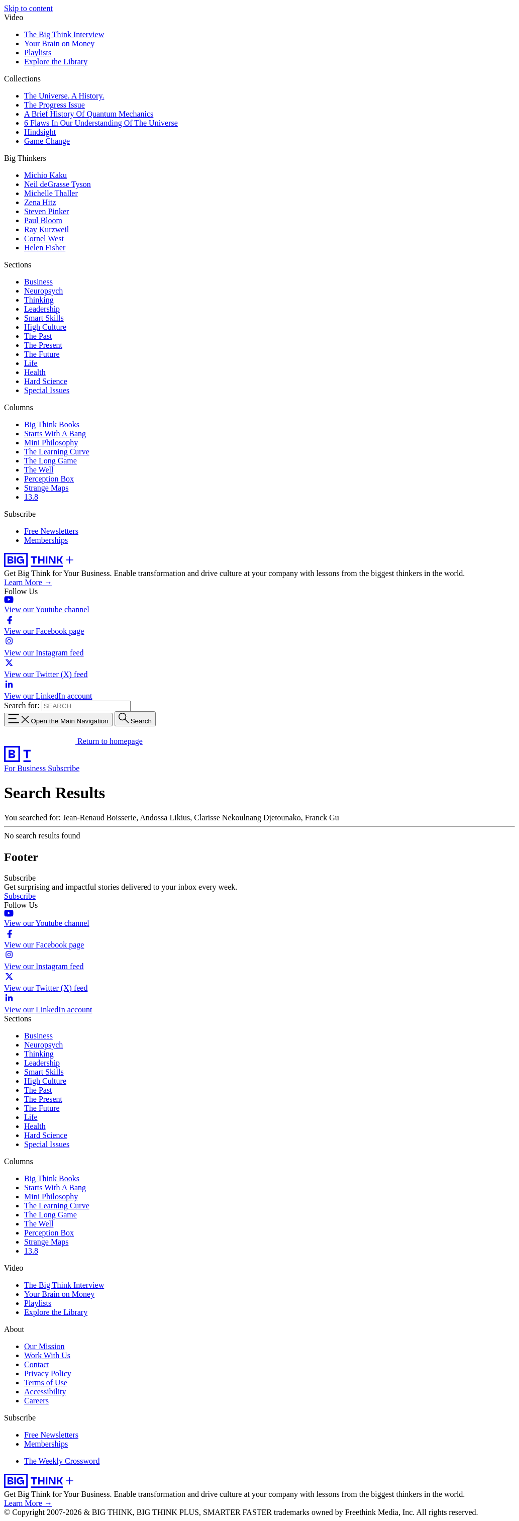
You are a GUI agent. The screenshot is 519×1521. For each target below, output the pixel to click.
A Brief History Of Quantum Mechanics (88, 114)
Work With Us (47, 1355)
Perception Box (49, 478)
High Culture (45, 327)
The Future (42, 354)
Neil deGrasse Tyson (57, 184)
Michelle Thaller (51, 193)
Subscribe (63, 768)
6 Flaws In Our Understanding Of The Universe (101, 123)
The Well (38, 469)
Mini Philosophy (51, 442)
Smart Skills (44, 318)
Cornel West (44, 238)
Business (38, 281)
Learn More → (28, 582)
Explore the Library (55, 61)
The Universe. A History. (64, 95)
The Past (38, 336)
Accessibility (45, 1391)
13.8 (31, 497)
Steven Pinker (46, 211)
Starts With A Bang (55, 433)
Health (35, 372)
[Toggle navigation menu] (58, 719)
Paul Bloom (43, 220)
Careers (36, 1400)
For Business (26, 768)
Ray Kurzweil (46, 229)
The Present (43, 345)
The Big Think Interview (64, 34)
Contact (36, 1364)
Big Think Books (51, 424)
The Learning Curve (56, 451)
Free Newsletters (51, 531)
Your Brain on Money (59, 43)
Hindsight (40, 132)
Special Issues (46, 390)
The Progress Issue (54, 105)
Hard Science (45, 381)
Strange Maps (46, 488)
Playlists (37, 52)
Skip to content (28, 8)
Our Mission (44, 1346)
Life (31, 363)
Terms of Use (45, 1382)
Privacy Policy (47, 1373)
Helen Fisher (44, 247)
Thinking (39, 300)
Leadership (42, 309)
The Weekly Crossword (61, 1461)
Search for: (22, 705)
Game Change (47, 141)
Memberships (46, 540)
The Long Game (50, 460)
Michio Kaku (45, 175)
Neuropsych (43, 291)
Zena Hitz (40, 202)
